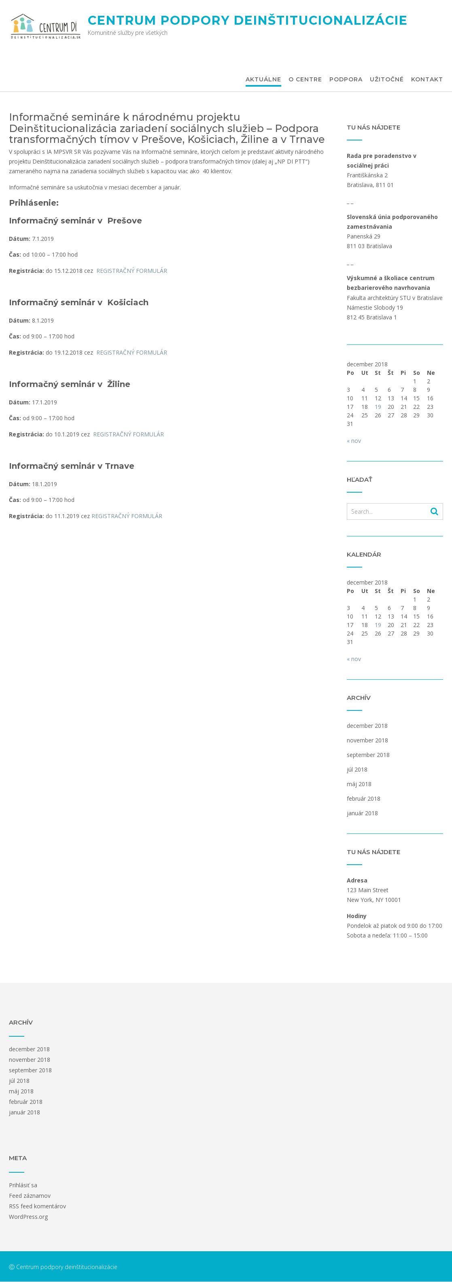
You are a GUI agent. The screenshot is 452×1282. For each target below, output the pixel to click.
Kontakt (427, 80)
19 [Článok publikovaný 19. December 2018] (378, 406)
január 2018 (362, 813)
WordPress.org (28, 1216)
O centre (305, 80)
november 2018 (367, 740)
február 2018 (363, 798)
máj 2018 (359, 784)
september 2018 (368, 755)
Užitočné (387, 80)
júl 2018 (357, 769)
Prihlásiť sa (23, 1185)
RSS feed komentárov (37, 1206)
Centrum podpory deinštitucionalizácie (248, 20)
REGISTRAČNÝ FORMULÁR (133, 270)
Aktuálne (263, 80)
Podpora (346, 80)
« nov (354, 440)
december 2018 (367, 725)
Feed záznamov (30, 1195)
